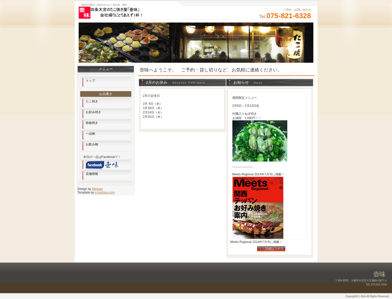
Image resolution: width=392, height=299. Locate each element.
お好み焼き (93, 112)
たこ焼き (92, 101)
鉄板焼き (92, 123)
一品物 (90, 133)
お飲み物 (92, 144)
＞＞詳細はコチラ (271, 249)
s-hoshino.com (105, 192)
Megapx (97, 189)
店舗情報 (92, 174)
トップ (90, 80)
